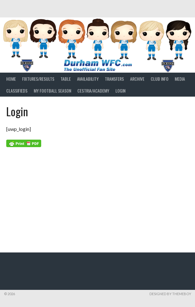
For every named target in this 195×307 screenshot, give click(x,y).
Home (11, 78)
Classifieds (16, 90)
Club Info (159, 78)
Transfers (114, 78)
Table (66, 78)
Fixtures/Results (38, 78)
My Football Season (52, 90)
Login (120, 90)
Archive (137, 78)
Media (180, 78)
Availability (88, 78)
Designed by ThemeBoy (170, 294)
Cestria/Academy (93, 90)
